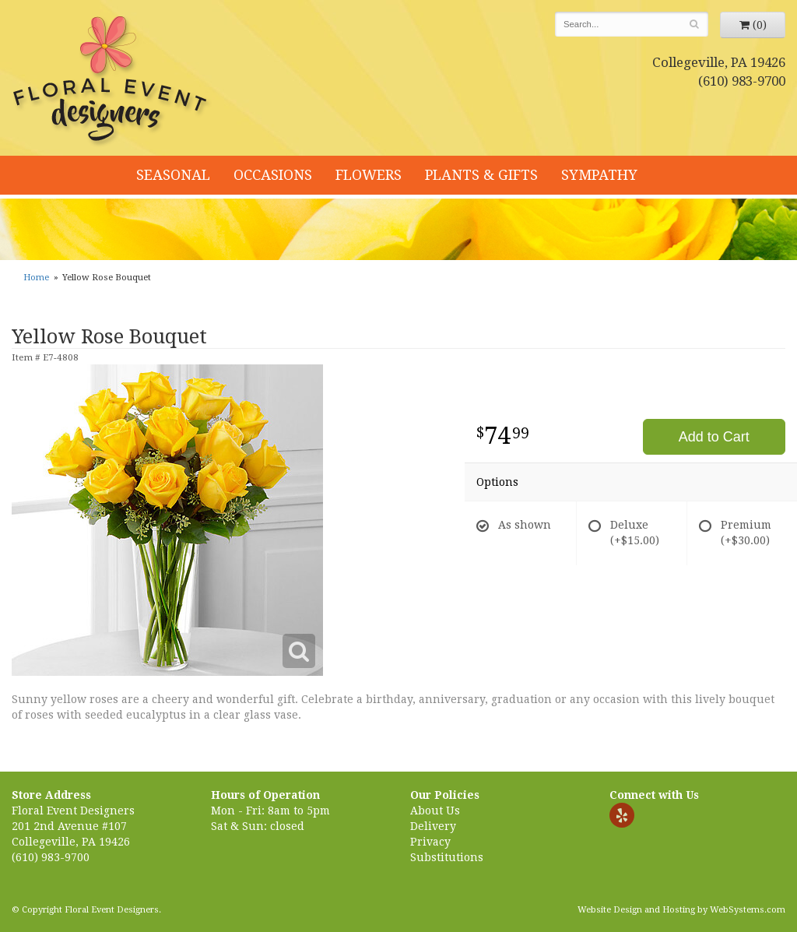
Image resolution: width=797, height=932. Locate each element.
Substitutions (446, 857)
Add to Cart (714, 437)
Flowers (368, 175)
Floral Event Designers (112, 82)
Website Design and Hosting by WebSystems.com (681, 910)
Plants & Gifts (481, 175)
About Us (435, 810)
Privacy (430, 841)
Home (36, 278)
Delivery (433, 826)
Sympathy (599, 175)
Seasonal (173, 175)
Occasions (272, 175)
